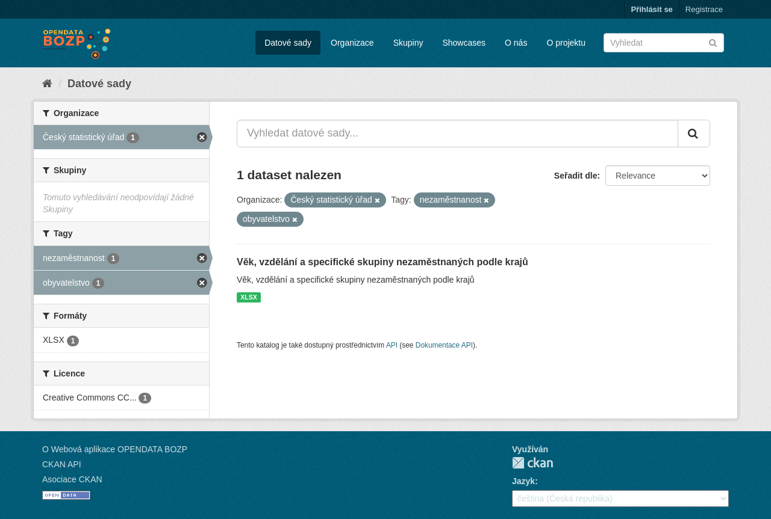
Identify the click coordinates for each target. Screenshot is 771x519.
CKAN (532, 462)
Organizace (352, 43)
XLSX (248, 297)
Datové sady (287, 43)
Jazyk (523, 481)
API (392, 345)
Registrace (704, 9)
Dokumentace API (444, 345)
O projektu (565, 43)
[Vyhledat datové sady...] (457, 133)
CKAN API (61, 464)
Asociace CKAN (72, 479)
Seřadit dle (576, 175)
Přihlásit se (651, 9)
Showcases (463, 43)
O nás (516, 43)
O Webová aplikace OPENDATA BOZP (114, 449)
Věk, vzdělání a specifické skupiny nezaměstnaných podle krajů (382, 262)
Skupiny (408, 43)
